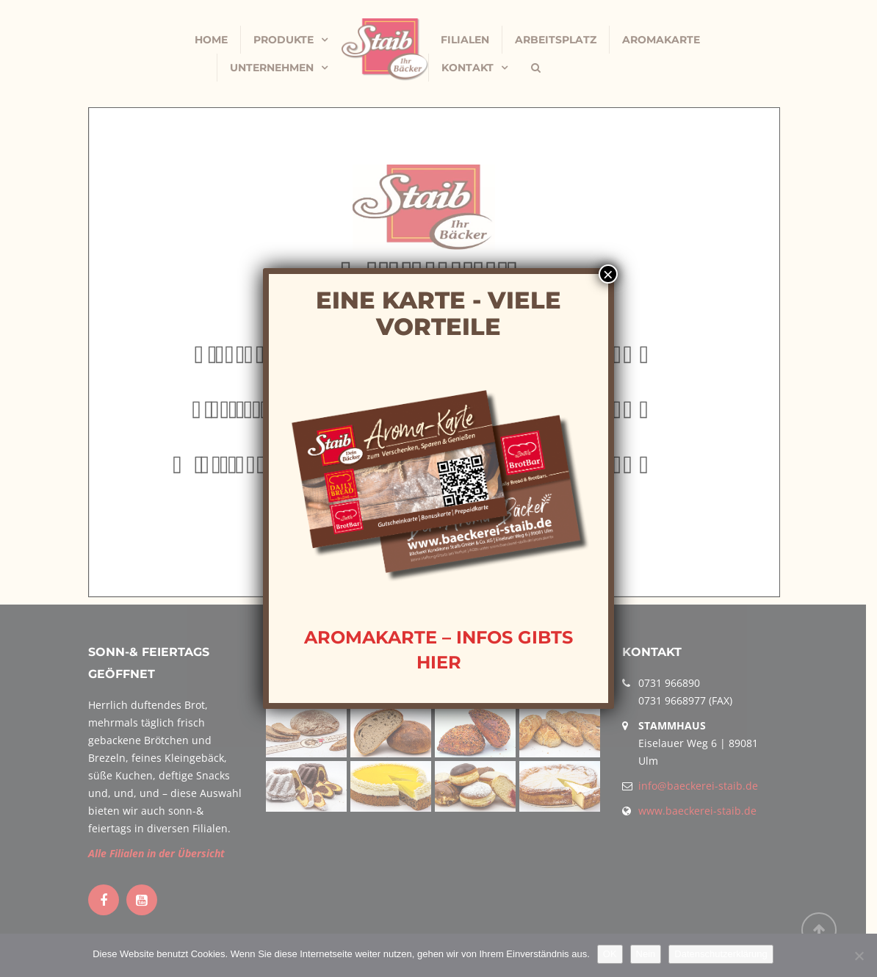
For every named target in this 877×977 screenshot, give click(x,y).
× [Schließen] (608, 274)
